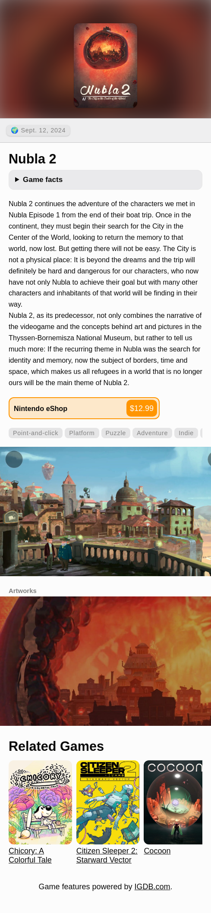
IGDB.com (152, 886)
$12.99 (142, 408)
